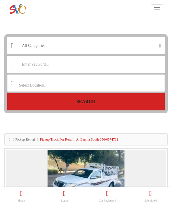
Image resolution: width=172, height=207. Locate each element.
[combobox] (86, 83)
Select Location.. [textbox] (32, 85)
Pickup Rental (25, 139)
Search (86, 101)
